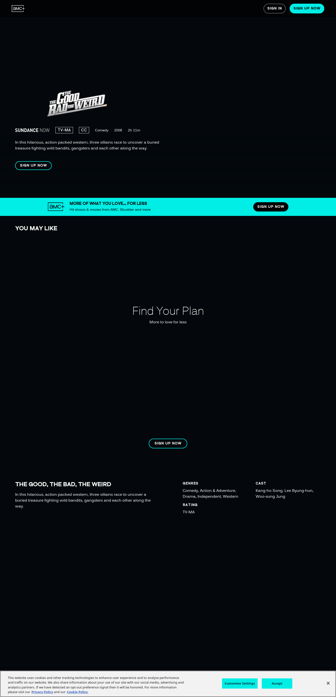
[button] (33, 165)
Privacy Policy (42, 692)
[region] (158, 99)
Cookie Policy (77, 692)
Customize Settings (240, 683)
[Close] (328, 683)
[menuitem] (18, 8)
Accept (277, 683)
